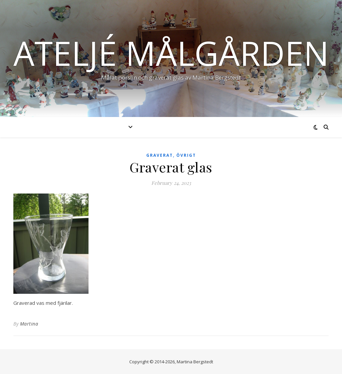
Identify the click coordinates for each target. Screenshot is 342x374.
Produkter (109, 127)
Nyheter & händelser (176, 127)
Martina (29, 324)
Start (71, 127)
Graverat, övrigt (171, 155)
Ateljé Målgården (171, 53)
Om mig (230, 127)
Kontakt (266, 127)
